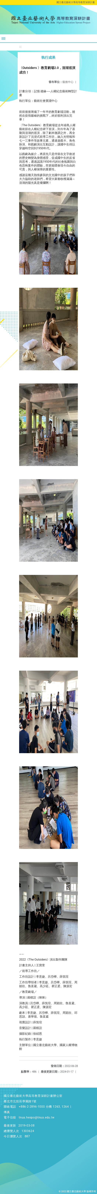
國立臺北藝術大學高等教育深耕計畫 (76, 2)
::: (20, 46)
